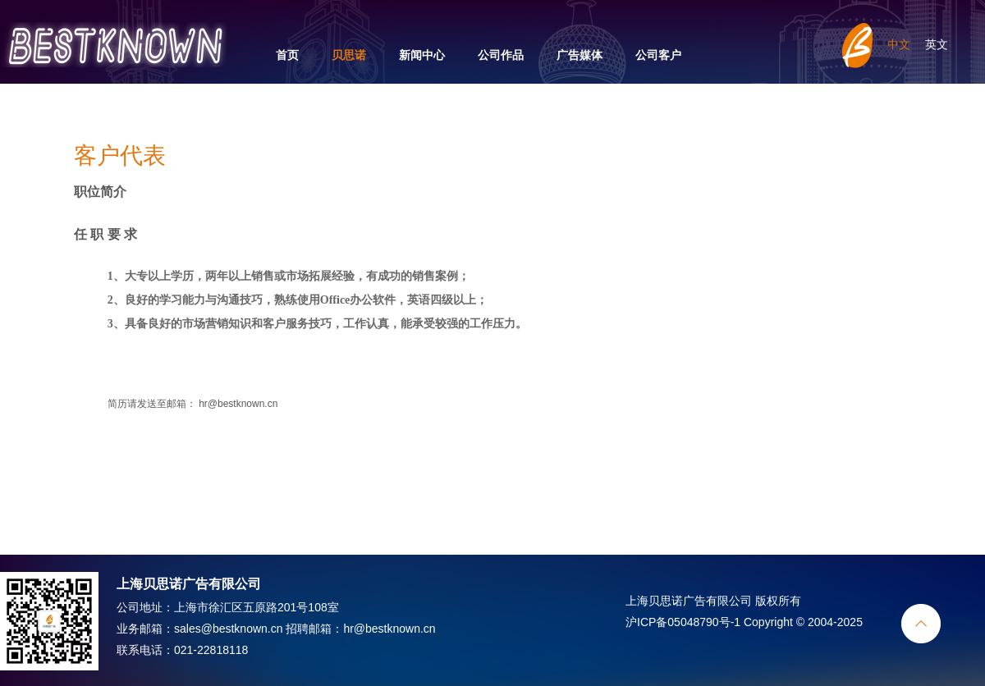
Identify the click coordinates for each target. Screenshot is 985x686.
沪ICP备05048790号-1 (682, 622)
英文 (936, 44)
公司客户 (658, 55)
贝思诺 (349, 55)
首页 (287, 55)
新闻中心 (422, 55)
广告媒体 (579, 55)
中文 (898, 44)
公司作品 (501, 55)
